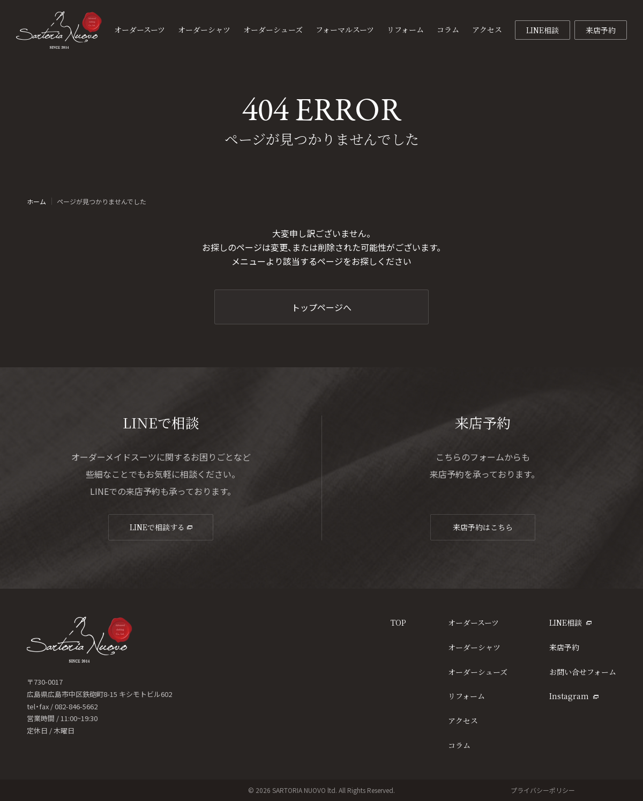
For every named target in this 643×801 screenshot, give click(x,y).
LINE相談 (542, 30)
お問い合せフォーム (582, 671)
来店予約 (601, 30)
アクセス (463, 720)
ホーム (36, 201)
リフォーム (466, 696)
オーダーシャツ (474, 647)
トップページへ (321, 307)
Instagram (574, 696)
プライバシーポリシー (543, 790)
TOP (398, 622)
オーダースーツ (473, 622)
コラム (459, 745)
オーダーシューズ (477, 671)
